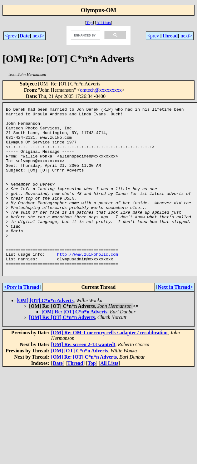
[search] (85, 35)
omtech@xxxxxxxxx (101, 90)
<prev (11, 35)
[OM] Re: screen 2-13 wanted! (83, 377)
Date (25, 35)
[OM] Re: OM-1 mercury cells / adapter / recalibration (109, 365)
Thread (170, 35)
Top (89, 22)
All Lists (103, 22)
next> (38, 35)
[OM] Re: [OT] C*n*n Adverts (74, 344)
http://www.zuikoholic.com (87, 284)
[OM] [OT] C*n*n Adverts (45, 333)
